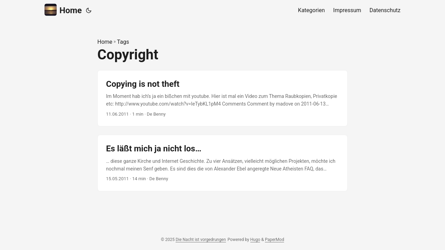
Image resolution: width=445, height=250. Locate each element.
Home (63, 10)
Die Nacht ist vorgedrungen (201, 239)
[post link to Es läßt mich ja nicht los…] (222, 163)
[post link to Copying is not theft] (222, 98)
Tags (123, 42)
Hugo (255, 239)
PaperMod (274, 239)
